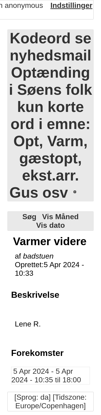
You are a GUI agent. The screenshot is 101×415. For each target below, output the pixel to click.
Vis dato (50, 225)
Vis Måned (60, 216)
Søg (29, 216)
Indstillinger (71, 5)
